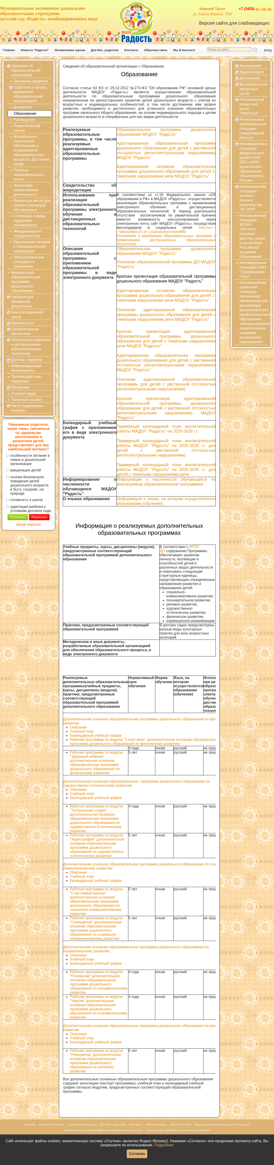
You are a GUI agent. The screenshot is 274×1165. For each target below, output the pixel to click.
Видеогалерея (252, 72)
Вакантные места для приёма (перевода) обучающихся (31, 205)
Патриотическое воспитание (25, 331)
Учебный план (82, 731)
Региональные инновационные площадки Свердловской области (253, 129)
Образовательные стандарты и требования (28, 261)
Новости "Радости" (35, 50)
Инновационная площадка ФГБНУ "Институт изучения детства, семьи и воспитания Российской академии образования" (253, 236)
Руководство (24, 120)
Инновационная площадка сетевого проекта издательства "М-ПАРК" (253, 198)
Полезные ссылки (26, 400)
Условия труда (23, 393)
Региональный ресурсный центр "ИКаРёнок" (252, 106)
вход (268, 50)
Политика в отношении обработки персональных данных (103, 1130)
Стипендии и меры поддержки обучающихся (29, 220)
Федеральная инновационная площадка (222, 1124)
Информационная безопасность (26, 368)
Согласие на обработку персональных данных (178, 1130)
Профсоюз (20, 387)
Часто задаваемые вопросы (27, 408)
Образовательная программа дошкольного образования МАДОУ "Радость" (166, 251)
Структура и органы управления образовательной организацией (30, 94)
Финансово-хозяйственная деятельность (25, 189)
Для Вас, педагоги (26, 360)
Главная (9, 50)
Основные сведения (30, 81)
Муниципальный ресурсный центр (253, 88)
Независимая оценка (70, 50)
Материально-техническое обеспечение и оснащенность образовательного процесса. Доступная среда (31, 150)
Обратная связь (156, 50)
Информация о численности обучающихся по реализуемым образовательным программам (166, 481)
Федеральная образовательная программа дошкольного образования (25, 282)
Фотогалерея (250, 66)
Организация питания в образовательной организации (31, 246)
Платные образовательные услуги (28, 174)
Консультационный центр (27, 314)
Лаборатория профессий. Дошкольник (22, 301)
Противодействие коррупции (26, 379)
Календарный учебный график (96, 735)
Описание (79, 727)
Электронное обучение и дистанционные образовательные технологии (30, 346)
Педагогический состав (26, 128)
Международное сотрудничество (27, 233)
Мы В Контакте (184, 50)
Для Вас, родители (105, 50)
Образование (25, 113)
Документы (22, 107)
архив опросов (28, 524)
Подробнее (163, 1145)
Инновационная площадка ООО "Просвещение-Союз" (253, 269)
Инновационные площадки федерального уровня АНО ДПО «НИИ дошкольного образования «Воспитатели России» (253, 162)
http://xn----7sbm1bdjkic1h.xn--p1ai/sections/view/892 (166, 230)
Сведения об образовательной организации (25, 70)
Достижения (250, 78)
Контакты (131, 50)
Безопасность (22, 323)
